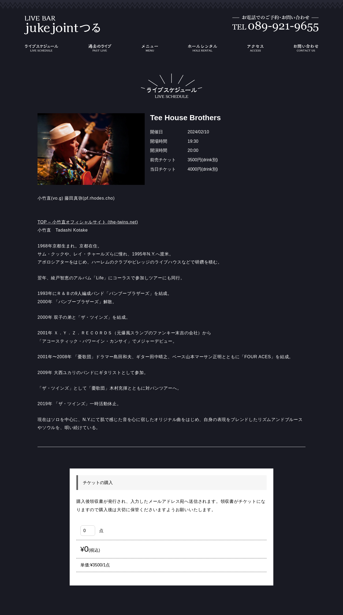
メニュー (149, 48)
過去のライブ (100, 48)
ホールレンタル (203, 48)
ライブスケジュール (41, 48)
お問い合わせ (306, 48)
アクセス (255, 48)
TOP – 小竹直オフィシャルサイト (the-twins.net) (88, 222)
